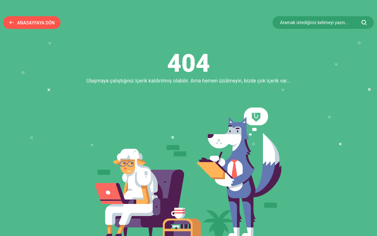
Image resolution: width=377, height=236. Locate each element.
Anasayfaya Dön (31, 22)
